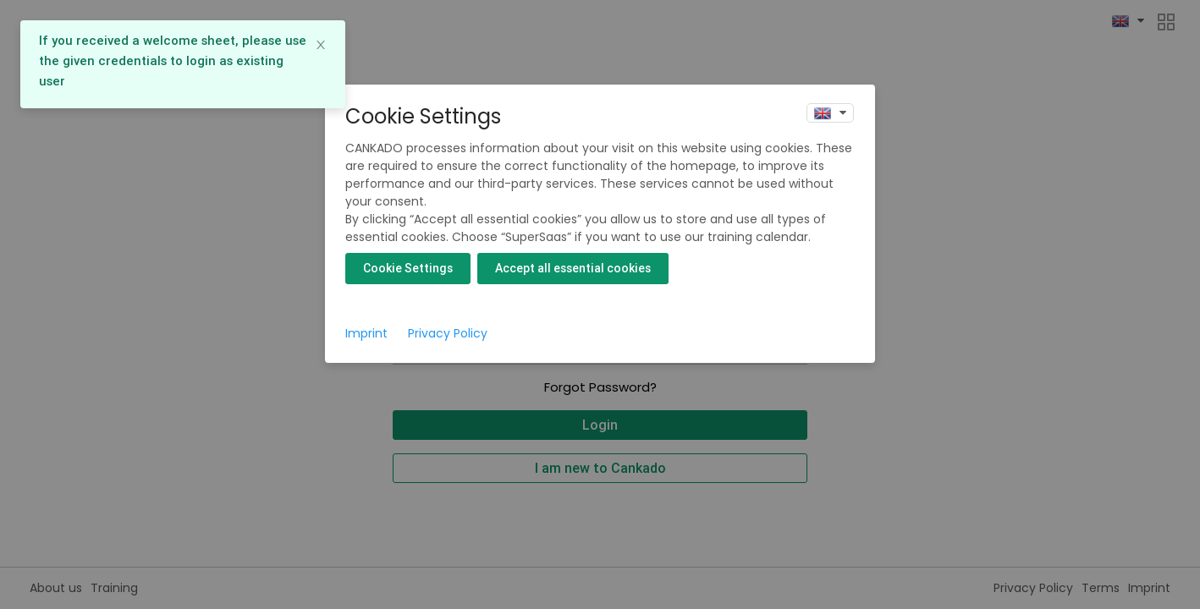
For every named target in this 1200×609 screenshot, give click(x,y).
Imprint (366, 333)
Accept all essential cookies (573, 268)
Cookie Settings (408, 268)
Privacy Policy (447, 333)
